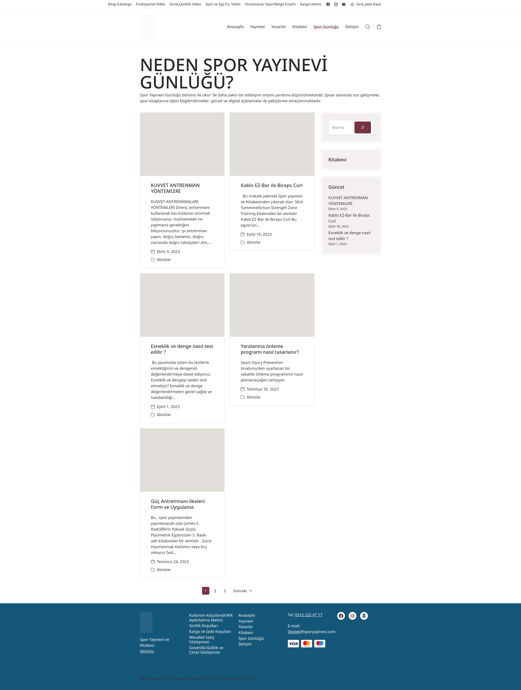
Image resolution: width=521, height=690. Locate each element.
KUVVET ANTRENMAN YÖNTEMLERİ (175, 188)
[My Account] (366, 4)
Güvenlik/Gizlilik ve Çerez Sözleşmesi (206, 650)
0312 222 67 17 (308, 614)
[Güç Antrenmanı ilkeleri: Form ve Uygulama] (182, 460)
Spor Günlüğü (251, 638)
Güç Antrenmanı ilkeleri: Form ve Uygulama (178, 504)
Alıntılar (164, 259)
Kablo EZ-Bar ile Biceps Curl (272, 185)
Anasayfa (247, 615)
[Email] (343, 4)
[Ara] (362, 127)
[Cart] (379, 26)
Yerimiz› (147, 651)
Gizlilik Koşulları (203, 625)
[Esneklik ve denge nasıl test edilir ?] (182, 305)
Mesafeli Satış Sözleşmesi (201, 639)
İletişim (245, 644)
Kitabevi (246, 632)
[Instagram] (336, 4)
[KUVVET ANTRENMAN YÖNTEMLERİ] (182, 144)
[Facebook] (328, 4)
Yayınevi (246, 621)
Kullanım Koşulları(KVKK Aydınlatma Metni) (211, 617)
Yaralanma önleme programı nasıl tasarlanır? (270, 349)
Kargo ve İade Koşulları (210, 631)
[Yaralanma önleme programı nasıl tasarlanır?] (272, 305)
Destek (294, 631)
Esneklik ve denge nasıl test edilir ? (182, 349)
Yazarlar (246, 626)
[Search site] (367, 26)
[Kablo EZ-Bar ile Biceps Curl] (272, 144)
